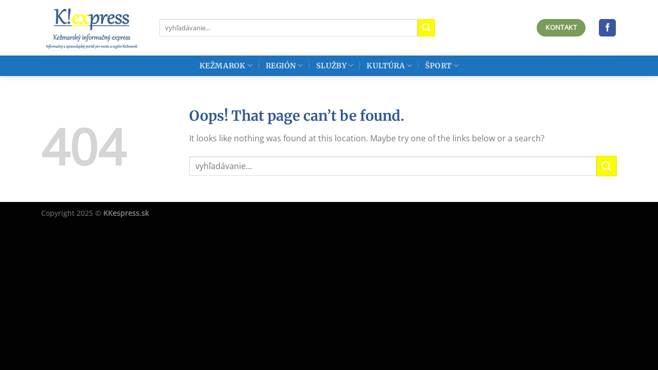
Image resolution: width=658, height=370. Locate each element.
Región (284, 65)
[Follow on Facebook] (607, 27)
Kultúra (389, 65)
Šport (442, 65)
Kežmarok (225, 65)
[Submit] (426, 27)
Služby (334, 65)
